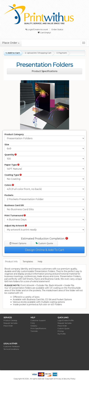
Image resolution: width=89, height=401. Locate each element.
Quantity (10, 154)
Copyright (49, 379)
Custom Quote (44, 243)
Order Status (57, 29)
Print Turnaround (15, 215)
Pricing (60, 331)
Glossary (34, 326)
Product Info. (11, 261)
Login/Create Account (37, 29)
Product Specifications (44, 71)
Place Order (8, 326)
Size (6, 144)
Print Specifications (38, 328)
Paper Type (11, 165)
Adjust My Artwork (15, 225)
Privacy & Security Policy (65, 379)
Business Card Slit (14, 205)
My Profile (62, 334)
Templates (28, 261)
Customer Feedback (12, 346)
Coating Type (13, 175)
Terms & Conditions (11, 349)
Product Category (14, 134)
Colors (9, 185)
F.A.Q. (33, 323)
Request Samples (10, 323)
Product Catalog (10, 320)
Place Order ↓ (10, 42)
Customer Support (38, 320)
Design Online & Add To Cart (44, 250)
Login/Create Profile (66, 320)
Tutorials (34, 331)
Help (40, 261)
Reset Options (18, 243)
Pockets (8, 195)
